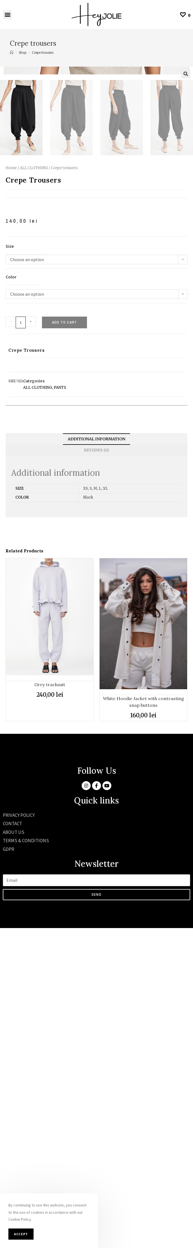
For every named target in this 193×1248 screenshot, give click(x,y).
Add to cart (64, 642)
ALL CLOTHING (34, 487)
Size (10, 566)
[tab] (96, 759)
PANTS (60, 707)
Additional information (96, 758)
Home (11, 487)
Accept (21, 1234)
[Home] (11, 52)
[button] (7, 14)
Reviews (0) (96, 770)
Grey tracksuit (49, 1004)
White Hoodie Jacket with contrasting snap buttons (143, 1022)
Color (11, 596)
